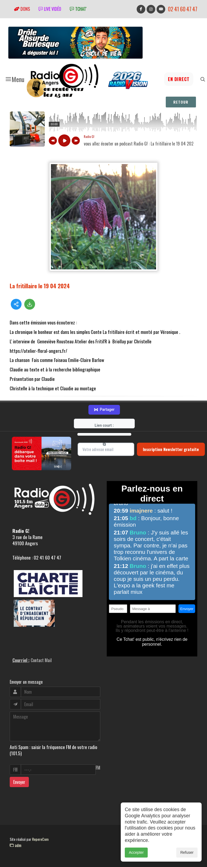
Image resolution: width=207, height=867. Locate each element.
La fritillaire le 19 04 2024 (40, 286)
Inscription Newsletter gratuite (171, 449)
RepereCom (40, 839)
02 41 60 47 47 (182, 9)
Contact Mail (41, 660)
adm (15, 845)
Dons (22, 9)
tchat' (78, 9)
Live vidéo (50, 9)
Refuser (187, 852)
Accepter (136, 852)
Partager (104, 410)
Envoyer (19, 782)
